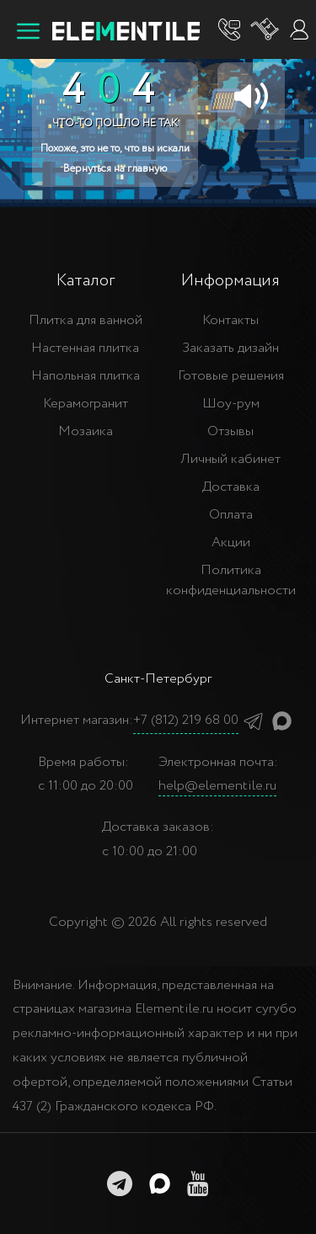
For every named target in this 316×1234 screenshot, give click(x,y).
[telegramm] (119, 1183)
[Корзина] (265, 29)
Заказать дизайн (230, 348)
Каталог (85, 281)
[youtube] (198, 1183)
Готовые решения (231, 376)
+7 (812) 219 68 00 (185, 720)
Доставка (231, 487)
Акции (231, 542)
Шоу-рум (231, 403)
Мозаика (85, 431)
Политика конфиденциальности (231, 580)
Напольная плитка (85, 376)
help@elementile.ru (217, 785)
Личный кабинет (230, 459)
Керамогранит (85, 403)
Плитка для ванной (85, 320)
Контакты (230, 320)
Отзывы (230, 431)
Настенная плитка (85, 348)
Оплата (231, 514)
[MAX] (159, 1183)
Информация (230, 281)
